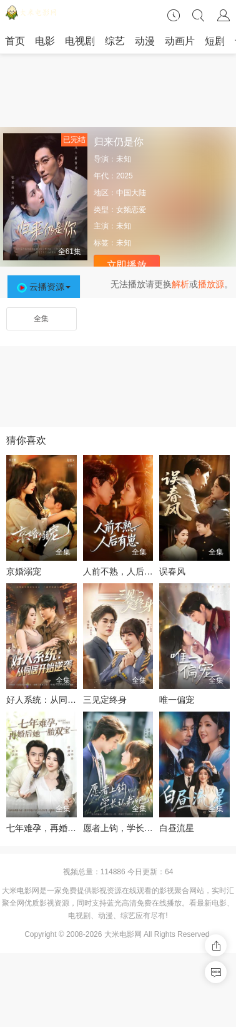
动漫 (145, 41)
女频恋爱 (131, 209)
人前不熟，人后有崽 (122, 571)
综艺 (115, 41)
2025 (124, 175)
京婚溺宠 (23, 571)
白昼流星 (176, 828)
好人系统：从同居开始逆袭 (58, 700)
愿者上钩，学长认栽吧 (126, 828)
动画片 (180, 41)
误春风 (172, 571)
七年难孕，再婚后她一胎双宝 (63, 828)
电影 (45, 41)
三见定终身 (105, 700)
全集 (41, 318)
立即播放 (127, 265)
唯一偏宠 (176, 700)
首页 (15, 41)
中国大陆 (131, 192)
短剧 (215, 41)
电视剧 (80, 41)
